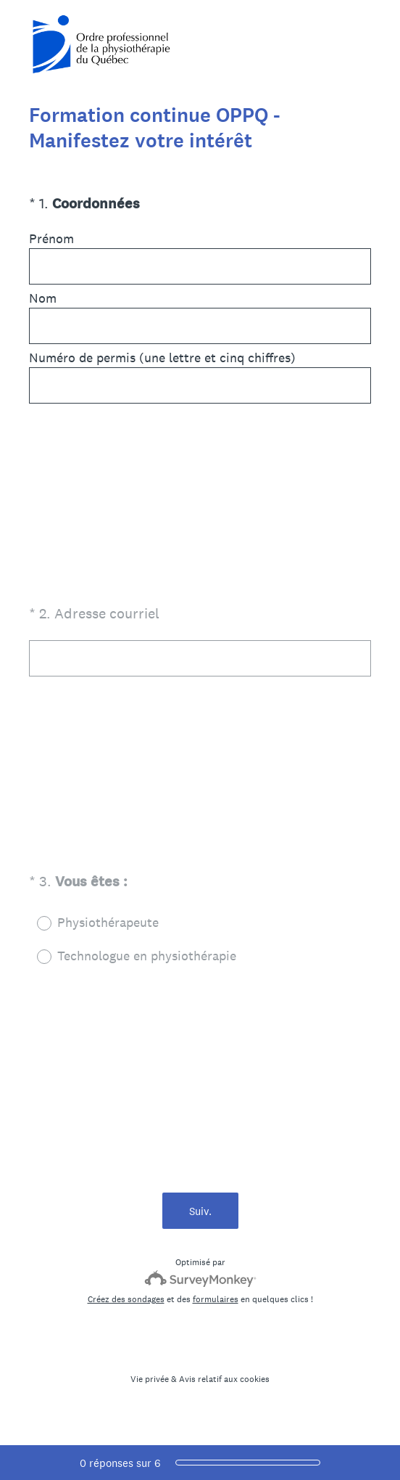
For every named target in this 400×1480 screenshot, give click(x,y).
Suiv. (200, 1211)
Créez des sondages (126, 1299)
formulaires (215, 1299)
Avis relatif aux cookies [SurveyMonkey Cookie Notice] (224, 1379)
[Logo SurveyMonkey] (200, 1278)
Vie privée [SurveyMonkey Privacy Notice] (149, 1379)
